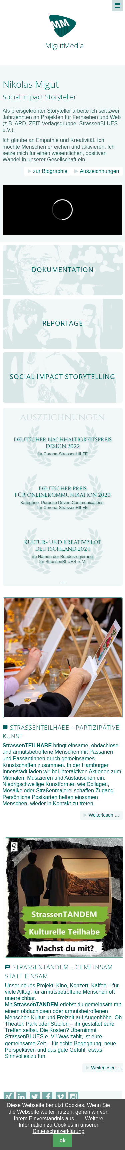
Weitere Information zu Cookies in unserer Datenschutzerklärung (61, 1125)
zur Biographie (50, 171)
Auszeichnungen (99, 171)
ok (62, 1140)
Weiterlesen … (104, 815)
